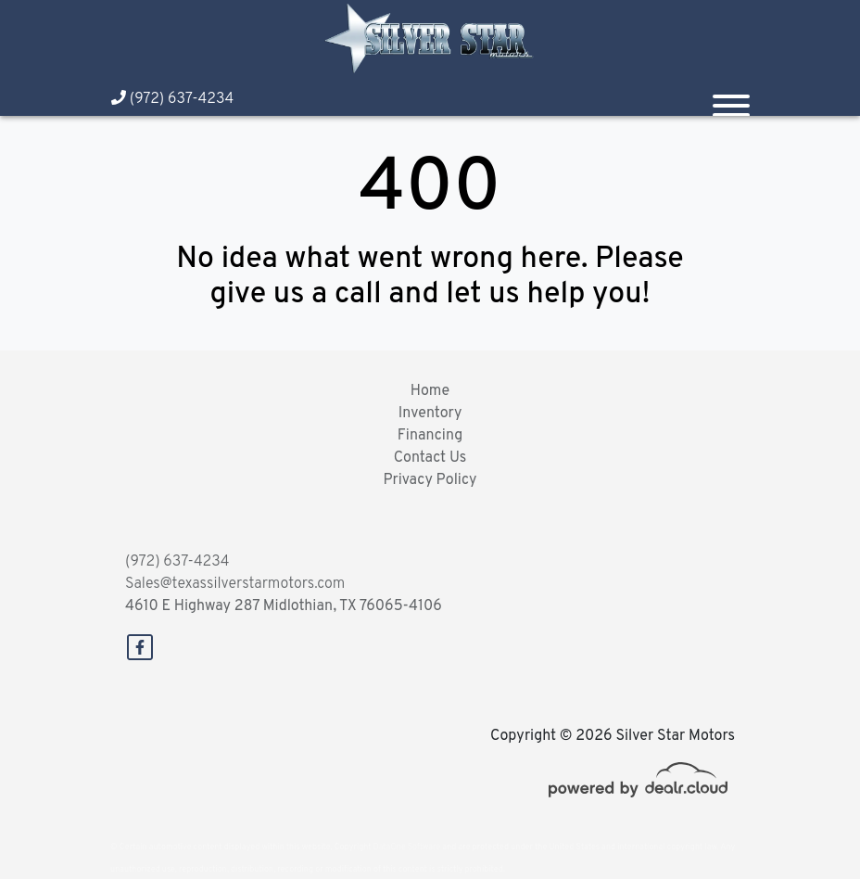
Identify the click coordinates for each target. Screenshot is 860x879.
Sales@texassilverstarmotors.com (235, 584)
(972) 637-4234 (172, 99)
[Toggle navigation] (731, 98)
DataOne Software (406, 847)
